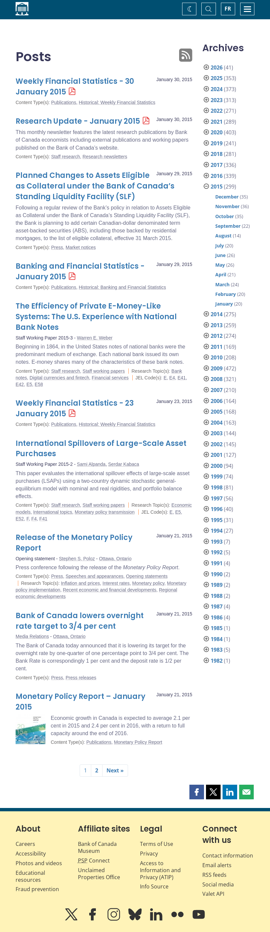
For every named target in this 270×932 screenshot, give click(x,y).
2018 (217, 154)
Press (57, 247)
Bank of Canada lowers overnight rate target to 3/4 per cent (80, 620)
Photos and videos (39, 863)
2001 (217, 455)
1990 (217, 574)
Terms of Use (156, 844)
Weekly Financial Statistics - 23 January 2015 (75, 408)
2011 (217, 346)
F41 (43, 518)
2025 (217, 78)
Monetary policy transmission (105, 512)
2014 (217, 314)
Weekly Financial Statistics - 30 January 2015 (75, 86)
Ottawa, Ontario (115, 558)
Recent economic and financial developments (109, 590)
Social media (218, 884)
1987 (217, 606)
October (224, 216)
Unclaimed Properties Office (99, 873)
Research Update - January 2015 (78, 121)
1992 (217, 552)
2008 (217, 379)
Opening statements (147, 576)
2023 (217, 100)
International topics (52, 512)
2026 (217, 67)
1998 (217, 487)
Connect (94, 860)
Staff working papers (104, 371)
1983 (217, 649)
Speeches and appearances (94, 576)
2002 (217, 444)
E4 (172, 377)
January (224, 304)
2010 (217, 357)
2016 (217, 176)
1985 (217, 628)
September (227, 226)
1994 (217, 530)
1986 (217, 617)
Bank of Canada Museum (97, 847)
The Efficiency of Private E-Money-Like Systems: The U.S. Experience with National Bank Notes (96, 317)
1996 (217, 509)
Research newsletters (105, 156)
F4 (33, 518)
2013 (217, 325)
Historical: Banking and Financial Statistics (122, 287)
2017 (217, 165)
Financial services (110, 377)
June (220, 255)
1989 (217, 585)
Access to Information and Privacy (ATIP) (160, 870)
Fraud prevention (37, 889)
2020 (217, 132)
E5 (29, 384)
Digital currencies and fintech (59, 377)
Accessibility (31, 853)
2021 (217, 121)
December (226, 197)
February (225, 294)
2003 (217, 433)
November (227, 206)
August (223, 235)
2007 (217, 390)
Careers (25, 844)
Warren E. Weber (94, 337)
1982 (217, 660)
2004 (217, 422)
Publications (63, 102)
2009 (217, 368)
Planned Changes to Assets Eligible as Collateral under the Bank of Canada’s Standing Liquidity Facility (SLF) (95, 186)
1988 (217, 595)
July (219, 245)
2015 (217, 186)
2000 (217, 465)
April (220, 274)
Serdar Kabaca (123, 464)
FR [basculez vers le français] (228, 8)
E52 (20, 518)
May (220, 265)
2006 (217, 401)
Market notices (81, 247)
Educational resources (30, 876)
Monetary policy (148, 583)
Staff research (65, 156)
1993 (217, 541)
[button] (196, 792)
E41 (181, 377)
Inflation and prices (80, 583)
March (222, 284)
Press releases (81, 677)
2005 (217, 411)
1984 (217, 639)
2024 (217, 89)
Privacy (149, 853)
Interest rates (116, 583)
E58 (39, 384)
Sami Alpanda (91, 464)
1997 (217, 498)
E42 (20, 384)
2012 (217, 335)
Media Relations (32, 636)
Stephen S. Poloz (77, 558)
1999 (217, 476)
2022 (217, 110)
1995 (217, 520)
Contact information (227, 855)
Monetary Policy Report (138, 742)
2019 (217, 143)
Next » (115, 770)
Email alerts (217, 865)
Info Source (154, 886)
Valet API (213, 893)
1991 (217, 563)
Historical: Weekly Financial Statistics (117, 102)
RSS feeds (214, 874)
